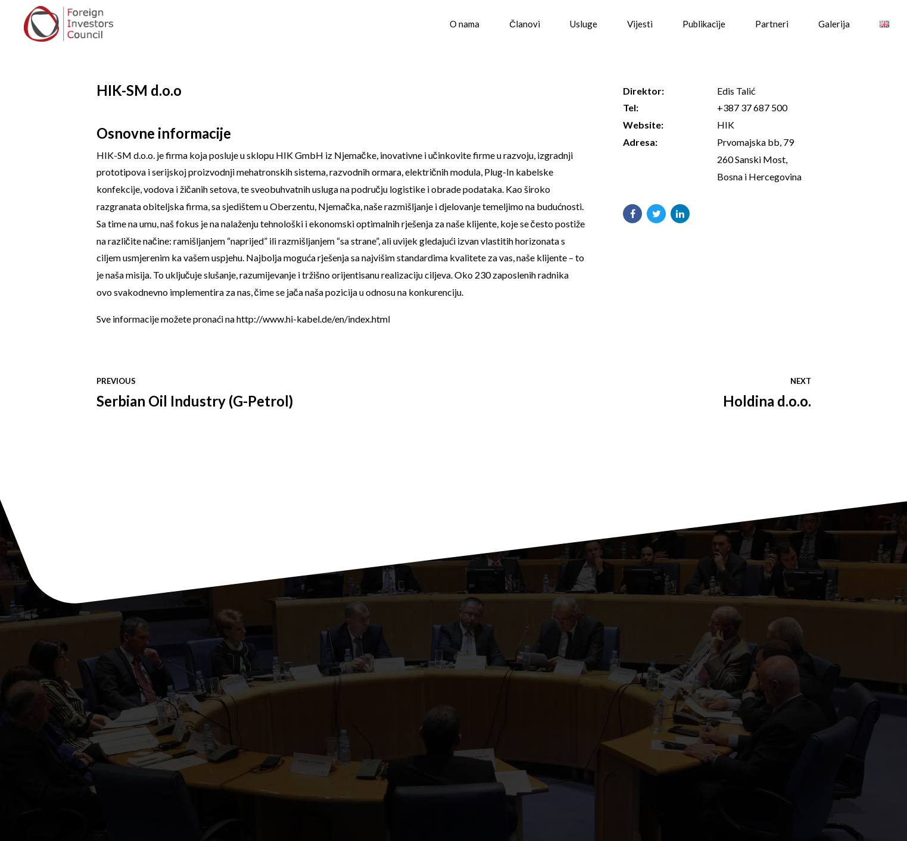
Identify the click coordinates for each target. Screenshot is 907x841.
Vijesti (640, 23)
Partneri (771, 23)
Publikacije (703, 23)
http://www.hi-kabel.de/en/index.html (313, 318)
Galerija (834, 23)
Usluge (583, 23)
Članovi (524, 23)
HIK (725, 124)
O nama (464, 23)
